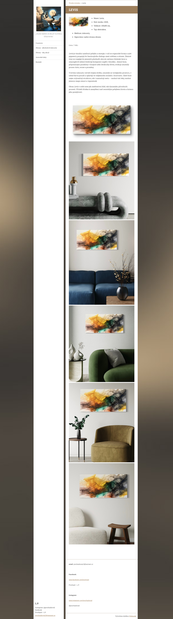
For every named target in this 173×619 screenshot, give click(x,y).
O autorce (39, 43)
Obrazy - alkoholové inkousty (46, 48)
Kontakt (39, 62)
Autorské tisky (41, 57)
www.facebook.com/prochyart (79, 580)
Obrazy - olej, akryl (42, 52)
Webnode (132, 616)
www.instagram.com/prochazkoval (80, 600)
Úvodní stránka (74, 3)
